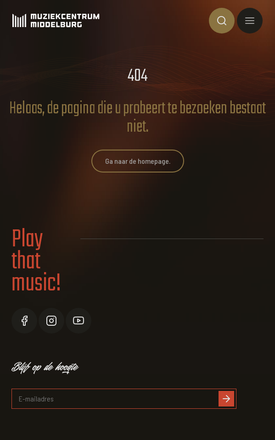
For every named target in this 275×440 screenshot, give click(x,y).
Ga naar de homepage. (137, 160)
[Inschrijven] (226, 399)
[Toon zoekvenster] (222, 20)
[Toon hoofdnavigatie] (250, 20)
